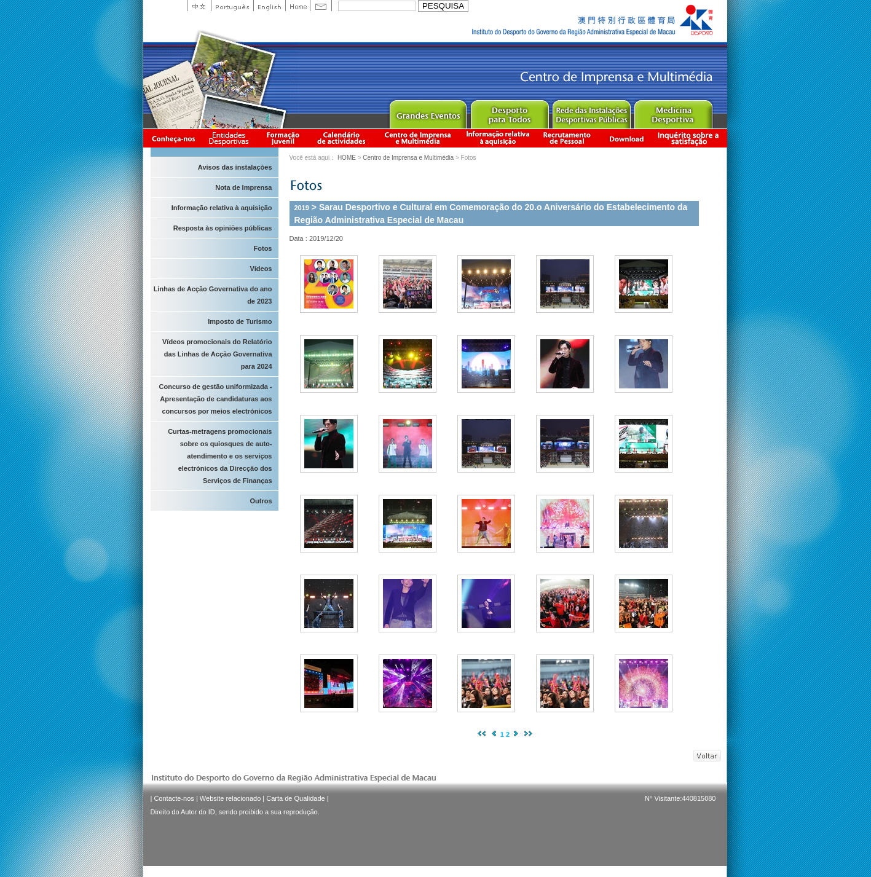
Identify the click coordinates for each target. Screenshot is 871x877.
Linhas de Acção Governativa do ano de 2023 (213, 295)
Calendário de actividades (342, 137)
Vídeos (261, 268)
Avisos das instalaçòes (235, 167)
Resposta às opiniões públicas (222, 228)
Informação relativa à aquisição (498, 137)
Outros (261, 501)
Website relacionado (230, 798)
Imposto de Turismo (240, 321)
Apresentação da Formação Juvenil (282, 137)
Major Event (427, 111)
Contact (321, 5)
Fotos (263, 248)
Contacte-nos (174, 798)
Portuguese (232, 5)
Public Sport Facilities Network (591, 111)
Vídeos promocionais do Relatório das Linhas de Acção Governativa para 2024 (217, 354)
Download (626, 137)
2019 (301, 207)
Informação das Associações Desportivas (231, 137)
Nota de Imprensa (243, 187)
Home (297, 5)
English (269, 5)
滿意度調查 (690, 137)
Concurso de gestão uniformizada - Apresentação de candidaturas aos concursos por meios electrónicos (215, 399)
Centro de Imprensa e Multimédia (418, 137)
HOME (346, 157)
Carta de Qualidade (295, 798)
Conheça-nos (173, 137)
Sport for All (509, 111)
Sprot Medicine (673, 111)
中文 (199, 5)
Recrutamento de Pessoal (567, 137)
